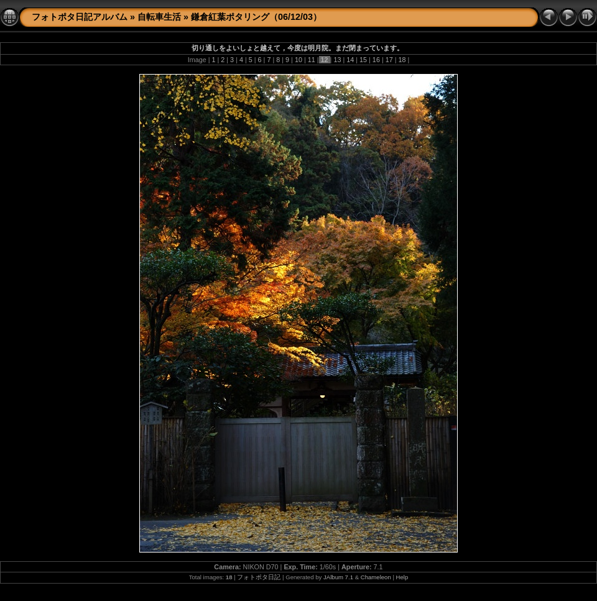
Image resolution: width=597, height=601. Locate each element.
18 (402, 59)
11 (311, 59)
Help (402, 577)
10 (298, 59)
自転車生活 (159, 17)
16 (376, 59)
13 (337, 59)
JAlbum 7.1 (338, 577)
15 (363, 59)
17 (389, 59)
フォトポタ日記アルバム (79, 17)
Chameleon (376, 577)
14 (350, 59)
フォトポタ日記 (258, 577)
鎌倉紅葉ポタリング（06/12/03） (256, 17)
